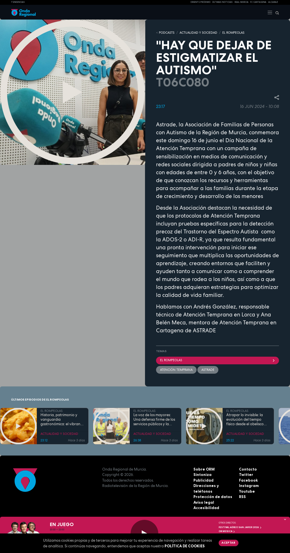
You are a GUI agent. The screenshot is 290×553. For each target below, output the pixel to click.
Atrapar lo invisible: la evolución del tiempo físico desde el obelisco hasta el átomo (245, 420)
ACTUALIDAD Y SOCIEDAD (198, 33)
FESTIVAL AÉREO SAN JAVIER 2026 (240, 527)
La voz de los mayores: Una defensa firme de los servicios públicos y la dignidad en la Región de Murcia (154, 420)
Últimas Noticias (222, 2)
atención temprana (176, 370)
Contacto (248, 469)
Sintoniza (202, 474)
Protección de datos (212, 496)
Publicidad (203, 480)
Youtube (247, 491)
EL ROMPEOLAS (233, 33)
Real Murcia (241, 2)
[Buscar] (276, 12)
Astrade (207, 370)
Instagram (249, 485)
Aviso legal (203, 502)
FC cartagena (258, 2)
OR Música (227, 531)
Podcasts (166, 33)
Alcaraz (273, 2)
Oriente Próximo (200, 2)
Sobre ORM (204, 469)
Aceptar (228, 543)
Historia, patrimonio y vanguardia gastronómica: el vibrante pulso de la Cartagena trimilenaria (62, 420)
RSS (242, 496)
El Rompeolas (217, 360)
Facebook (248, 480)
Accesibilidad (206, 507)
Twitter (246, 474)
